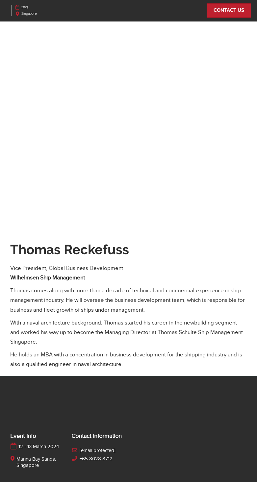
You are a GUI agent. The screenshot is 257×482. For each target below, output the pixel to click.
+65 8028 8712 (96, 459)
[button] (229, 10)
